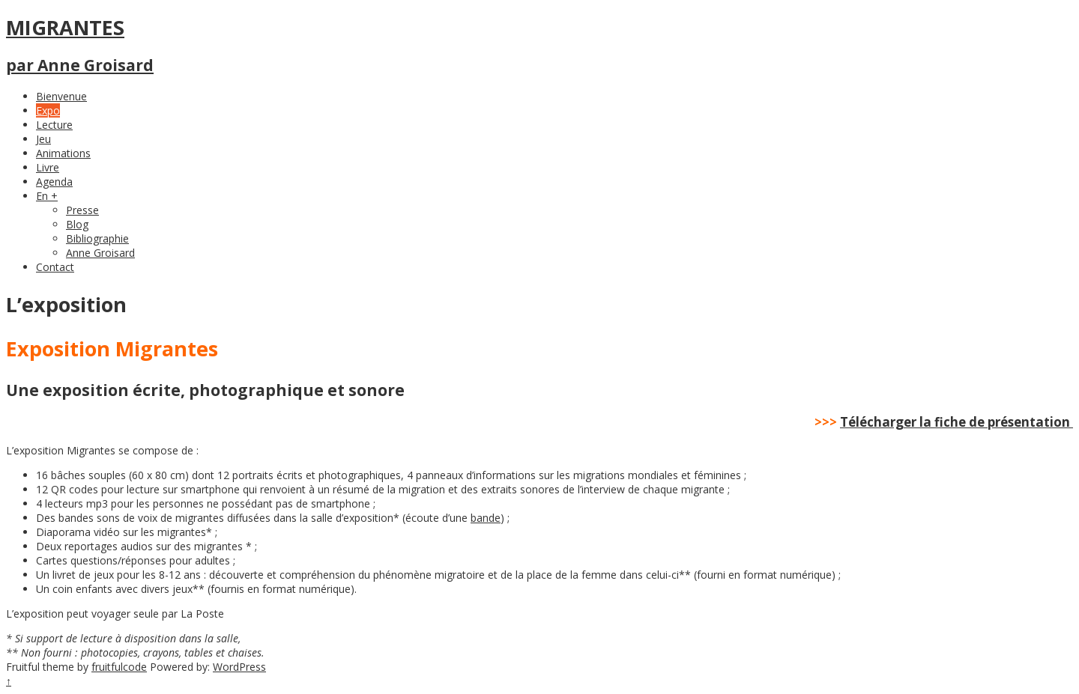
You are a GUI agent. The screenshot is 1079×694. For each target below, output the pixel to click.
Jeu (43, 139)
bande (486, 518)
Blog (77, 224)
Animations (63, 153)
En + (47, 196)
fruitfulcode (119, 667)
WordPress (239, 667)
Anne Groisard (100, 253)
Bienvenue (61, 96)
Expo (48, 110)
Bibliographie (97, 238)
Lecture (54, 125)
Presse (82, 210)
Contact (55, 267)
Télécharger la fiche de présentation (955, 421)
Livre (47, 167)
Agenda (54, 181)
